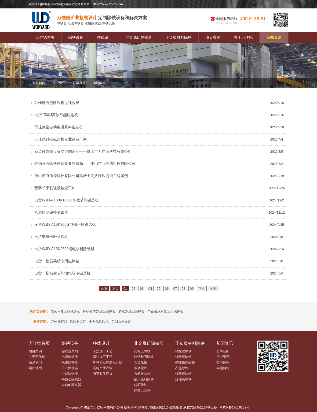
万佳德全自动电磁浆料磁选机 (58, 127)
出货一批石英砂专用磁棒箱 (56, 261)
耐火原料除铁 (144, 379)
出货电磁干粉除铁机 (51, 237)
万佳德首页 (45, 37)
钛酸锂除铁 (183, 373)
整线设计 (104, 37)
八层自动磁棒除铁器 (51, 212)
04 (150, 288)
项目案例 (212, 37)
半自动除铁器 (71, 379)
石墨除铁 (181, 368)
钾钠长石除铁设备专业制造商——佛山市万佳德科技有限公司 (84, 164)
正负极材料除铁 (178, 37)
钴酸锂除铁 (183, 351)
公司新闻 (38, 83)
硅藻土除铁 (142, 390)
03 (142, 288)
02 (133, 288)
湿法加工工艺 (103, 357)
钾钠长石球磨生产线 (107, 362)
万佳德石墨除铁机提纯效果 (56, 103)
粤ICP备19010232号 (235, 407)
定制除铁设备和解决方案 (102, 17)
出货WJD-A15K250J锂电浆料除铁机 (64, 249)
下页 (201, 288)
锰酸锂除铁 (183, 357)
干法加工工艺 (103, 351)
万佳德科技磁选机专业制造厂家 (60, 139)
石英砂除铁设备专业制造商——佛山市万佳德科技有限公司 (83, 151)
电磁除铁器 (70, 357)
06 (167, 288)
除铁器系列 (70, 351)
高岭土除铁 (142, 351)
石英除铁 (140, 362)
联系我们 (35, 362)
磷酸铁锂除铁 (185, 362)
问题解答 (99, 83)
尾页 (213, 288)
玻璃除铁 (140, 368)
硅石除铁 (140, 385)
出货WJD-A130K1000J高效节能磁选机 (66, 200)
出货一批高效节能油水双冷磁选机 (62, 273)
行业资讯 (59, 83)
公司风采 (79, 83)
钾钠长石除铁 (144, 357)
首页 (48, 66)
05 (158, 288)
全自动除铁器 (71, 385)
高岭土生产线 (103, 368)
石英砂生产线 (103, 373)
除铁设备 (75, 37)
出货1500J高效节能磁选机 (56, 115)
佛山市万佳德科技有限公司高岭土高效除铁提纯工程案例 (81, 176)
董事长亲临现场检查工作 (55, 188)
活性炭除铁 (183, 379)
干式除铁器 (70, 368)
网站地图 (35, 368)
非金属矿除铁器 (139, 37)
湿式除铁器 (70, 373)
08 (183, 288)
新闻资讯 (273, 37)
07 (175, 288)
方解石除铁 (142, 373)
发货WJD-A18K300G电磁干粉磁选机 (65, 224)
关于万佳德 (243, 37)
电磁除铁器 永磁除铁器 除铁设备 (86, 23)
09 (192, 288)
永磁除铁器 (70, 362)
